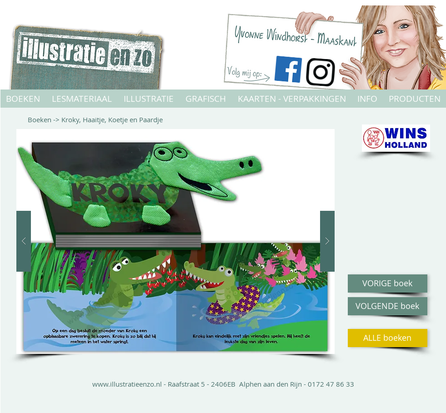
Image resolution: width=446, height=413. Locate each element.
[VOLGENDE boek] (387, 306)
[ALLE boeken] (387, 338)
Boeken (40, 119)
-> (57, 119)
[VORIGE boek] (387, 283)
